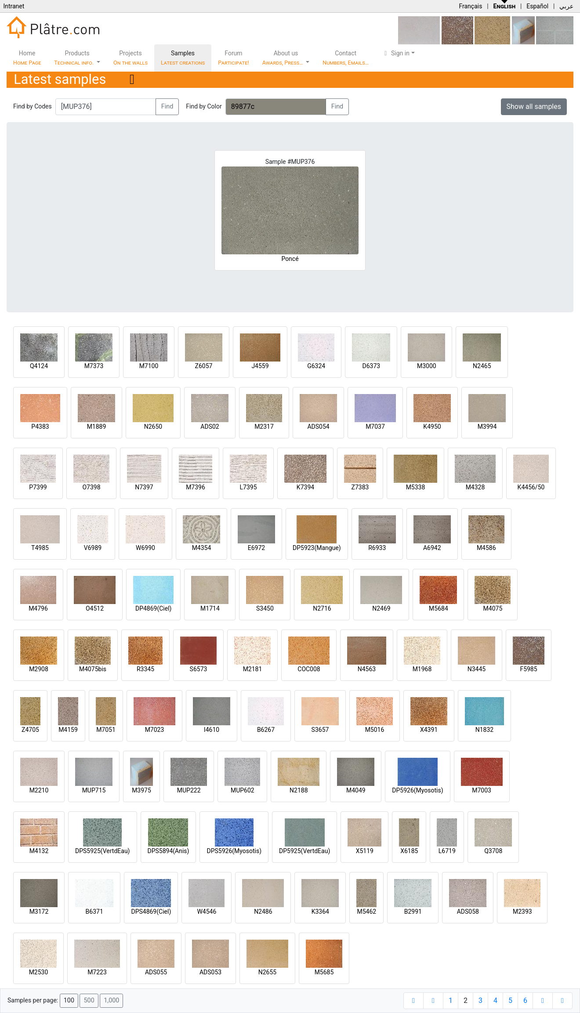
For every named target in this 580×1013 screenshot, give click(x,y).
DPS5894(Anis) (168, 850)
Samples (183, 58)
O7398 (91, 487)
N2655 (267, 972)
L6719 (447, 850)
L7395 (248, 487)
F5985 (528, 669)
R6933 (377, 547)
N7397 (144, 487)
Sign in (396, 53)
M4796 (38, 608)
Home (27, 58)
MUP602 (242, 790)
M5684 (438, 608)
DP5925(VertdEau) (304, 850)
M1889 (96, 426)
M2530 (38, 972)
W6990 (145, 547)
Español (537, 6)
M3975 (141, 790)
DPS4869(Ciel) (151, 911)
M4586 (486, 547)
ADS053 (210, 972)
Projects (130, 58)
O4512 (95, 608)
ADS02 (209, 426)
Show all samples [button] (534, 106)
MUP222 (189, 790)
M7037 (375, 426)
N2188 (299, 790)
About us (283, 58)
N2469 (381, 608)
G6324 (316, 365)
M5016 (374, 729)
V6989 (93, 547)
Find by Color (203, 106)
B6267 (266, 729)
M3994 (487, 426)
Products (74, 58)
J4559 (259, 365)
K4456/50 (531, 487)
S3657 (320, 729)
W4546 (206, 911)
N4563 (367, 669)
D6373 (371, 365)
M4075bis (92, 669)
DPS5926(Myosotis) (234, 850)
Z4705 (30, 729)
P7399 (38, 487)
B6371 (94, 911)
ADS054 (318, 426)
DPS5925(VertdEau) (102, 850)
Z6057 (204, 365)
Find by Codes (32, 106)
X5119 (364, 850)
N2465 (482, 365)
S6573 (198, 669)
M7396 (195, 487)
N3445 (477, 669)
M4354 (201, 547)
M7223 (97, 972)
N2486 (263, 911)
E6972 (256, 547)
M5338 (415, 487)
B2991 (413, 911)
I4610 (211, 729)
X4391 (429, 729)
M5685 (324, 972)
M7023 (154, 729)
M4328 (475, 487)
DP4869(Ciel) (153, 608)
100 (69, 1000)
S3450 (265, 608)
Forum (233, 58)
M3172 (39, 911)
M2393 (522, 911)
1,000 (111, 1000)
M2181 (252, 669)
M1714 (210, 608)
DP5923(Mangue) (317, 547)
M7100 (149, 365)
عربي (566, 6)
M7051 (106, 729)
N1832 (484, 729)
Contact (346, 58)
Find (167, 106)
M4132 (39, 850)
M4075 (493, 608)
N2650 (153, 426)
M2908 (38, 669)
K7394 (305, 487)
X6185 (409, 850)
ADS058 (468, 911)
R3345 (145, 669)
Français (470, 6)
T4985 (40, 547)
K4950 (432, 426)
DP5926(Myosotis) (417, 790)
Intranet (13, 6)
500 (88, 1000)
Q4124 (39, 365)
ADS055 (156, 972)
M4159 (68, 729)
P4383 (40, 426)
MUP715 (94, 790)
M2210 (39, 790)
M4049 (356, 790)
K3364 (320, 911)
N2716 (322, 608)
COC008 (308, 669)
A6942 (432, 547)
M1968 (422, 669)
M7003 (481, 790)
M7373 (94, 365)
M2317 (264, 426)
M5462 (367, 911)
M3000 (426, 365)
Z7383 (360, 487)
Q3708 (493, 850)
